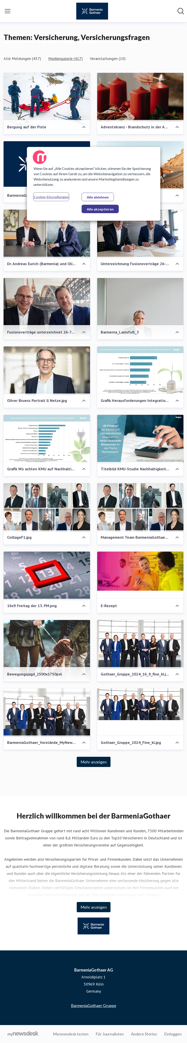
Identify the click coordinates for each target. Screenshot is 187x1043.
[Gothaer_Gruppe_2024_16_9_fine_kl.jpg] (140, 644)
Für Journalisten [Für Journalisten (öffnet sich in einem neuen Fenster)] (110, 1033)
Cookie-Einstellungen (51, 197)
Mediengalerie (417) (65, 58)
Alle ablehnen (98, 197)
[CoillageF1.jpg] (47, 507)
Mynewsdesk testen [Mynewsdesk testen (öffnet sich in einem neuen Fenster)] (70, 1033)
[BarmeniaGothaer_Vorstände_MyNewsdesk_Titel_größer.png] (47, 712)
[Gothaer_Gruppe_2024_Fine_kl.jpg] (140, 704)
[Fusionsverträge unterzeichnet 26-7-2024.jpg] (47, 321)
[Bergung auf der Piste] (47, 105)
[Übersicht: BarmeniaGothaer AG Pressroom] (92, 11)
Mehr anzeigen (93, 761)
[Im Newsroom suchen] (180, 11)
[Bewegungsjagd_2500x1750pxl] (47, 650)
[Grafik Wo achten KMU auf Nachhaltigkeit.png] (47, 439)
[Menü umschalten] (7, 11)
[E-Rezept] (140, 571)
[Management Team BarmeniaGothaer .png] (140, 507)
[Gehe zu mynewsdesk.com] (23, 1034)
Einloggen (173, 1033)
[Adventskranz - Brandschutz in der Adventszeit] (140, 97)
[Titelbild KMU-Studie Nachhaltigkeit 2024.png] (140, 439)
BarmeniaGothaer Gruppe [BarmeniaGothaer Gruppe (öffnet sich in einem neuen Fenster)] (93, 1005)
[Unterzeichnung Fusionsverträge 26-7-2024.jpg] (140, 234)
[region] (93, 184)
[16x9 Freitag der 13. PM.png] (47, 576)
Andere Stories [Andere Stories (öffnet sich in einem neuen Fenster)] (144, 1033)
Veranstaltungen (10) (108, 58)
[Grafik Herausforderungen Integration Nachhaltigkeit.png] (140, 370)
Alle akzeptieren (100, 209)
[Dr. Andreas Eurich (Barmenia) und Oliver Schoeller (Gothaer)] (47, 234)
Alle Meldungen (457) (22, 58)
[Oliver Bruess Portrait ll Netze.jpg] (47, 370)
